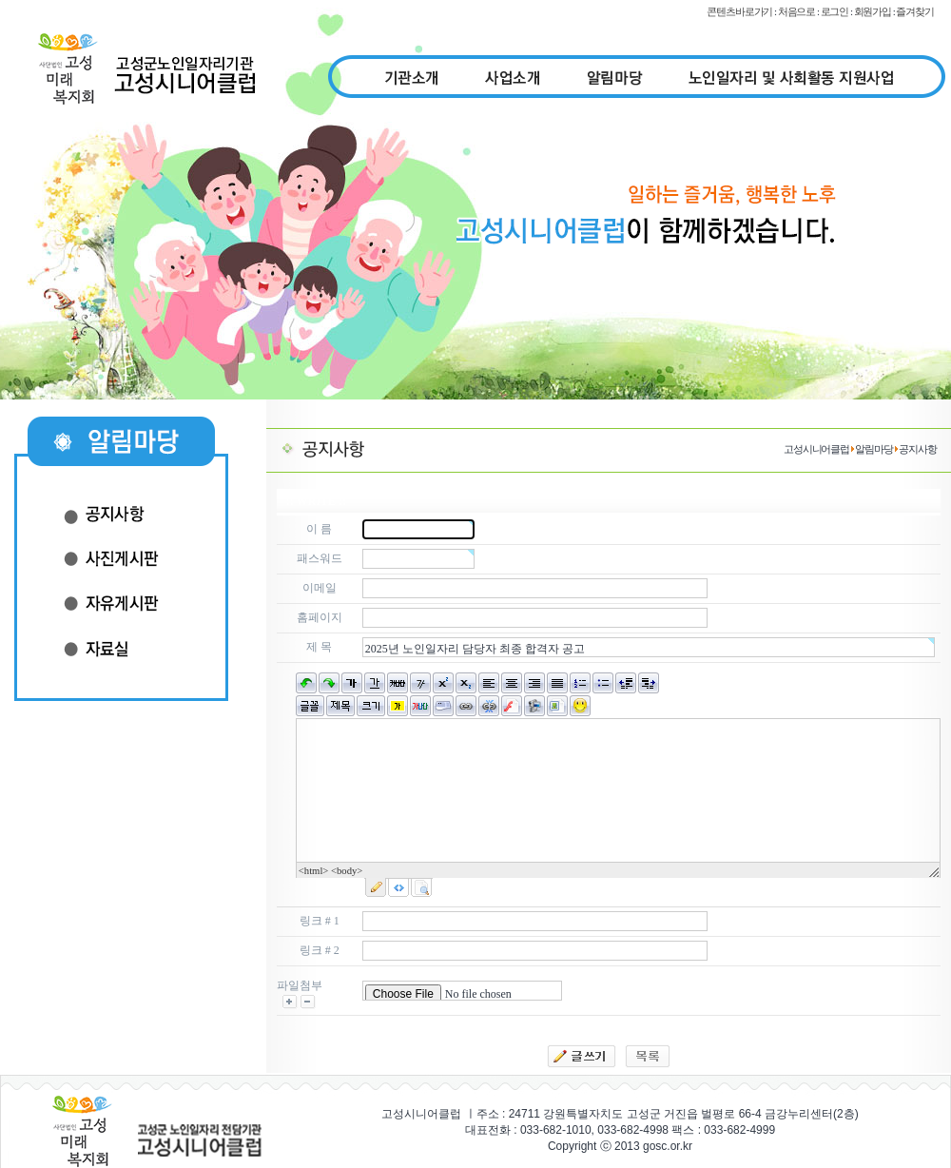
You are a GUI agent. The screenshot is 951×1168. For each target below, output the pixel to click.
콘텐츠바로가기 (739, 11)
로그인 (835, 11)
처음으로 (797, 11)
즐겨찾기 (915, 11)
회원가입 (873, 11)
